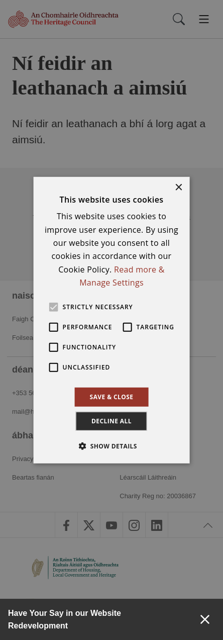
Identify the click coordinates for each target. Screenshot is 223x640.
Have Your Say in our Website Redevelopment (64, 619)
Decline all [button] (111, 421)
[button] (111, 446)
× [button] (178, 187)
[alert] (111, 320)
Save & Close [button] (112, 396)
